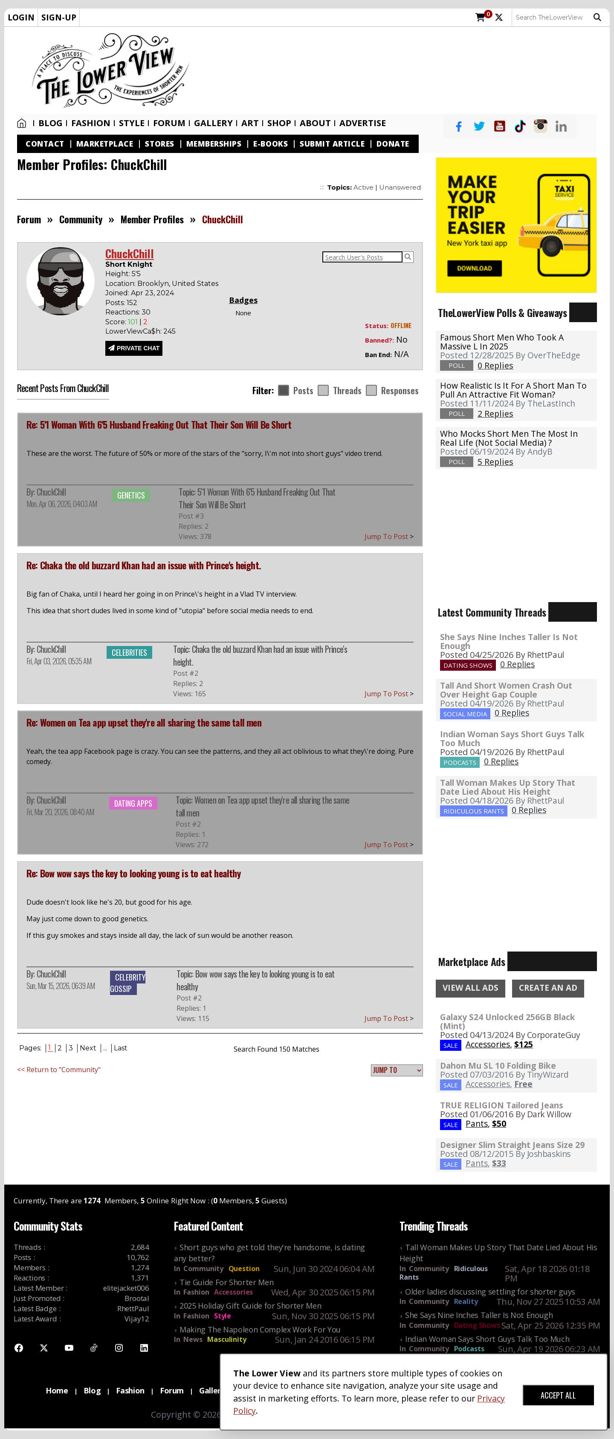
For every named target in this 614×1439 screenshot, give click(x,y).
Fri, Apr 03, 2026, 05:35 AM (58, 660)
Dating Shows (477, 1325)
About (315, 123)
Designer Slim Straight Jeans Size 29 (512, 1145)
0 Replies (517, 664)
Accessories (233, 1292)
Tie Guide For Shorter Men (226, 1282)
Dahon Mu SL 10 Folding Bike (498, 1065)
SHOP (279, 123)
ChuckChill (51, 491)
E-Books (270, 143)
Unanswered (400, 187)
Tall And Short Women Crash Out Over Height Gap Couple (506, 690)
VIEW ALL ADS (470, 987)
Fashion (90, 123)
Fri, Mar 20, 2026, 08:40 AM (60, 811)
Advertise (362, 123)
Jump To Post (389, 536)
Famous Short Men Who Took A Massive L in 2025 (502, 342)
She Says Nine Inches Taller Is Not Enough (509, 641)
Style (132, 123)
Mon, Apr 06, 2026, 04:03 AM (61, 503)
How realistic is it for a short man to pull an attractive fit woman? (513, 390)
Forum (169, 123)
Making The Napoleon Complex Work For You (260, 1329)
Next (88, 1048)
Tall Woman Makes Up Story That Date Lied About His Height (507, 787)
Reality (466, 1301)
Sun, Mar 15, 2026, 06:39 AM (60, 985)
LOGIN (21, 17)
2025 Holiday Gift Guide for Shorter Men (250, 1306)
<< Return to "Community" (59, 1069)
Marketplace (104, 143)
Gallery (213, 123)
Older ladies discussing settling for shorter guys (490, 1291)
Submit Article (332, 143)
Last (120, 1048)
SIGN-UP (58, 17)
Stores (159, 143)
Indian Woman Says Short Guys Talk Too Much (512, 738)
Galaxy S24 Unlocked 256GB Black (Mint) (507, 1021)
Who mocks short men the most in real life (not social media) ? (509, 438)
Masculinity (226, 1339)
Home (21, 123)
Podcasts (469, 1348)
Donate (393, 143)
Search (597, 17)
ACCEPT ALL (558, 1395)
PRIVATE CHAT (138, 348)
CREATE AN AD (548, 987)
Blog (50, 123)
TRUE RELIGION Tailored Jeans (501, 1105)
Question (244, 1268)
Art (250, 123)
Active (363, 187)
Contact (45, 143)
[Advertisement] (404, 70)
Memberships (214, 143)
